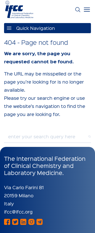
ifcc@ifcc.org (18, 211)
